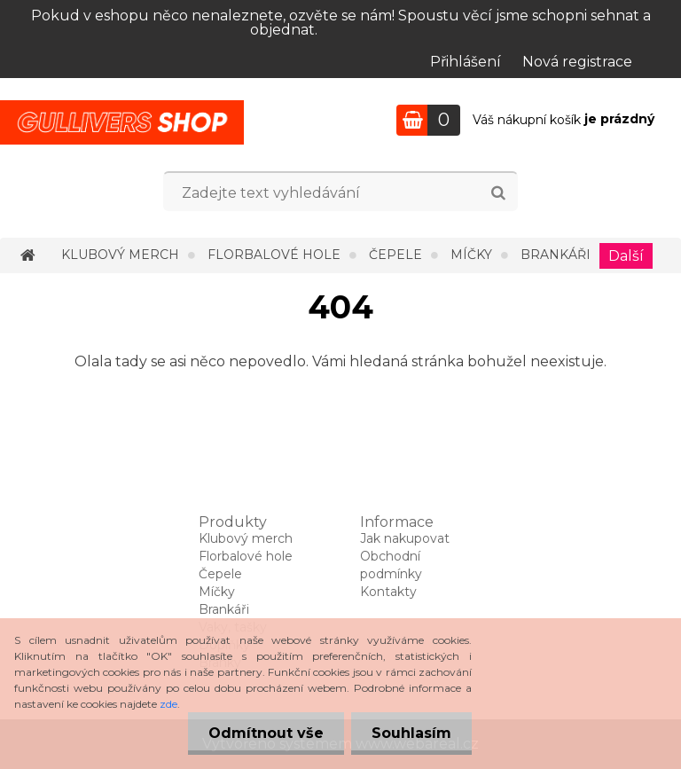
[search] (497, 193)
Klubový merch (120, 255)
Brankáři (556, 255)
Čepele (395, 255)
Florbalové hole (273, 255)
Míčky (471, 255)
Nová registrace (577, 61)
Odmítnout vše (260, 733)
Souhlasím (410, 733)
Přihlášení (465, 61)
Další (626, 255)
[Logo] (122, 122)
